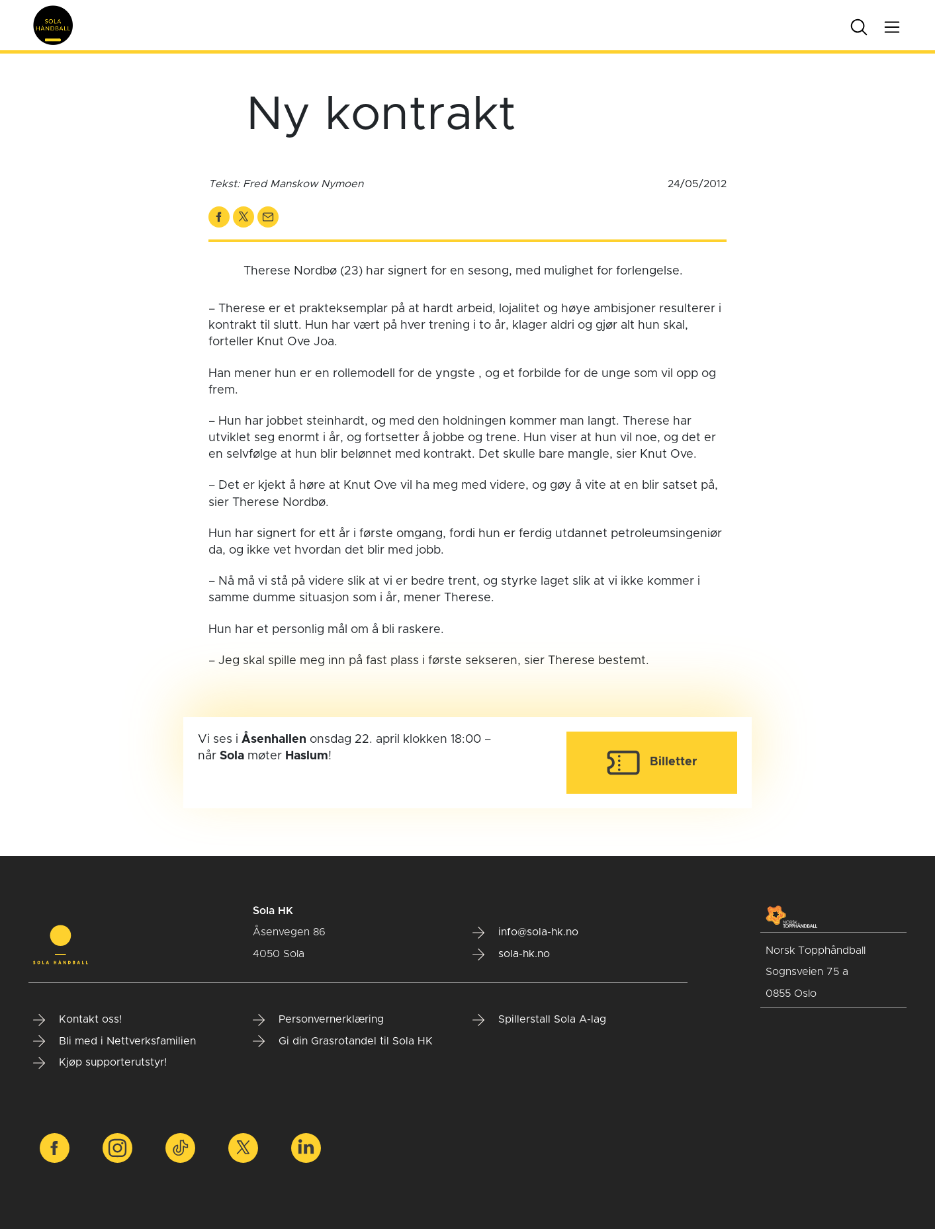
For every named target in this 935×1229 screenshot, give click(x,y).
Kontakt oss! (77, 1020)
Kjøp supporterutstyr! (100, 1063)
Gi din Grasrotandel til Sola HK (343, 1041)
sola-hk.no (511, 954)
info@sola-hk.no (525, 933)
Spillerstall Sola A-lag (539, 1020)
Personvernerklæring (318, 1020)
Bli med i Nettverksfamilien (114, 1041)
